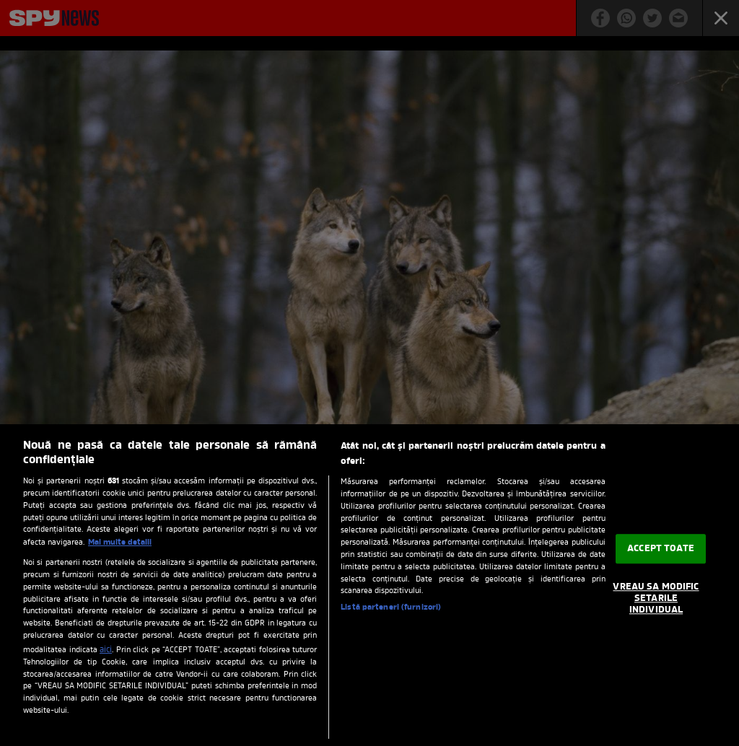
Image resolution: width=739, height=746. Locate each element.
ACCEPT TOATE (660, 548)
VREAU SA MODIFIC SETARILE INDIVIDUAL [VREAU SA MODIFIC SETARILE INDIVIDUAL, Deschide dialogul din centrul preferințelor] (656, 599)
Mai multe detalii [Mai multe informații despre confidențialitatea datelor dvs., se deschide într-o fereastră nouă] (120, 542)
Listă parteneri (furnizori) (391, 608)
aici (106, 650)
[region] (369, 585)
